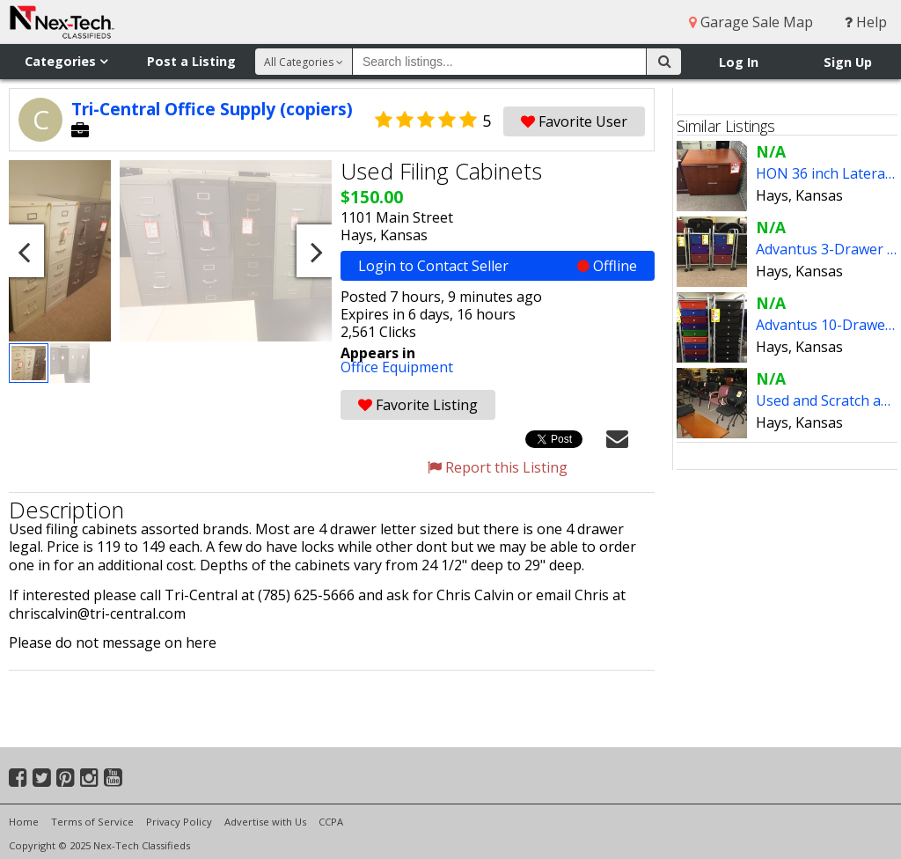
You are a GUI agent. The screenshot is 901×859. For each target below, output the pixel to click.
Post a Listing (191, 61)
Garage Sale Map (751, 22)
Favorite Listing (418, 405)
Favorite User (574, 121)
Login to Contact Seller (497, 266)
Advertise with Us (265, 821)
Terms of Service (92, 821)
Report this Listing (498, 467)
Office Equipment (397, 367)
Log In (738, 62)
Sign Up (848, 62)
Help (866, 22)
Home (24, 821)
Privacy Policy (179, 821)
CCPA (331, 821)
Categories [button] (66, 61)
